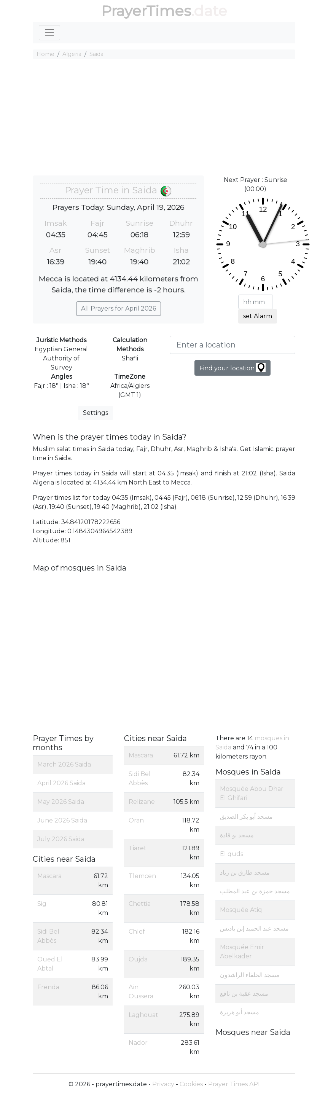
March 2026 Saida (64, 764)
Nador (138, 1042)
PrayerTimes (146, 11)
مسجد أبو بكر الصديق (246, 816)
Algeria (71, 54)
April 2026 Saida (61, 783)
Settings (95, 412)
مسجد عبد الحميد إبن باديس (254, 928)
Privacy (163, 1084)
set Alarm (257, 316)
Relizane (142, 801)
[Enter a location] (232, 345)
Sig (41, 903)
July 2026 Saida (60, 839)
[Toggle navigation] (49, 32)
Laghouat (143, 1014)
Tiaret (137, 848)
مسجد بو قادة (237, 835)
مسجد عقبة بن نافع (244, 993)
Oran (136, 820)
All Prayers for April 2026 (118, 308)
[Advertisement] (164, 118)
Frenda (48, 987)
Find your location (232, 367)
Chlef (137, 931)
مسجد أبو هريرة (239, 1012)
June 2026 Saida (62, 820)
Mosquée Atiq (241, 909)
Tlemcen (142, 876)
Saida (96, 54)
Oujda (138, 959)
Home (45, 54)
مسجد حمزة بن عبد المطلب (255, 891)
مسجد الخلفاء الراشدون (250, 975)
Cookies (191, 1084)
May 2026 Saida (60, 801)
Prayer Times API (234, 1084)
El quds (231, 854)
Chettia (140, 903)
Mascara (49, 876)
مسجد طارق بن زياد (245, 872)
